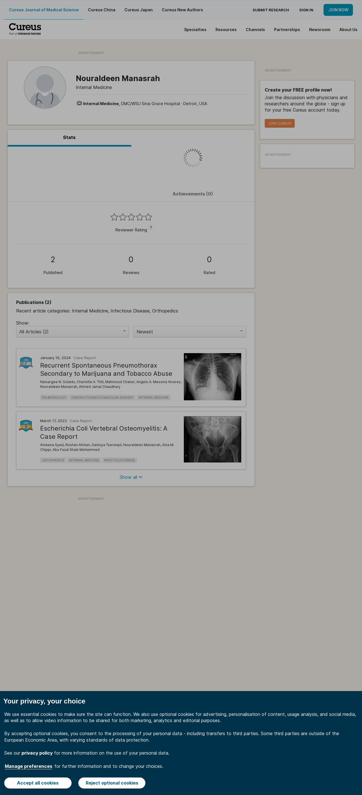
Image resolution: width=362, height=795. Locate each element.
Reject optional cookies (112, 783)
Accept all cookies (38, 783)
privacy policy (37, 753)
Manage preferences (28, 766)
